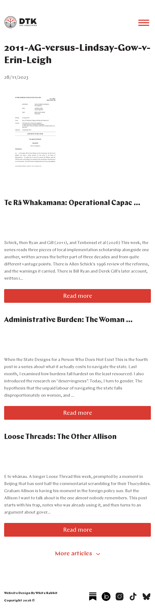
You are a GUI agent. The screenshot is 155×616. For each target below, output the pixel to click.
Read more (77, 296)
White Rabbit (46, 593)
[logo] (20, 27)
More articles (73, 554)
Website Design (17, 593)
